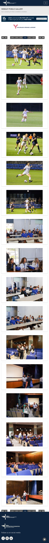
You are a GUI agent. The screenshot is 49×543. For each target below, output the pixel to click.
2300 (21, 37)
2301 (25, 37)
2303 (33, 37)
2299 (16, 37)
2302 (29, 37)
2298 (12, 37)
